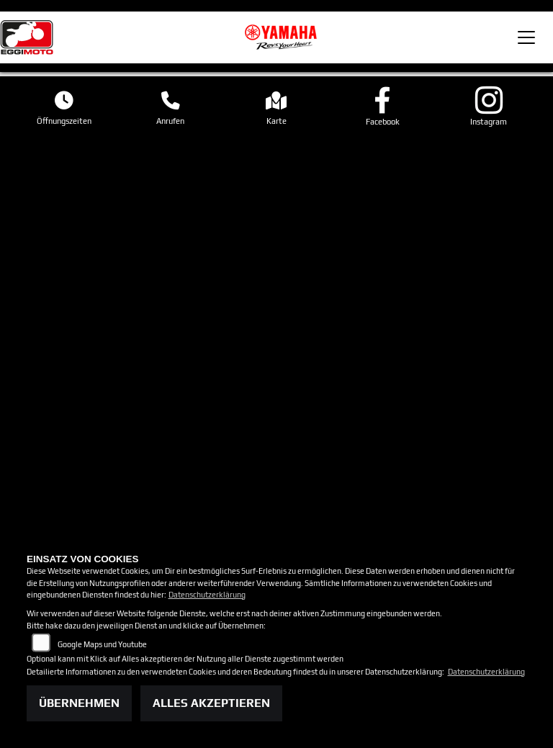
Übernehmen (79, 703)
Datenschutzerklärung (207, 594)
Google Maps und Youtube (102, 644)
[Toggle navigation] (526, 37)
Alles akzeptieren (211, 703)
